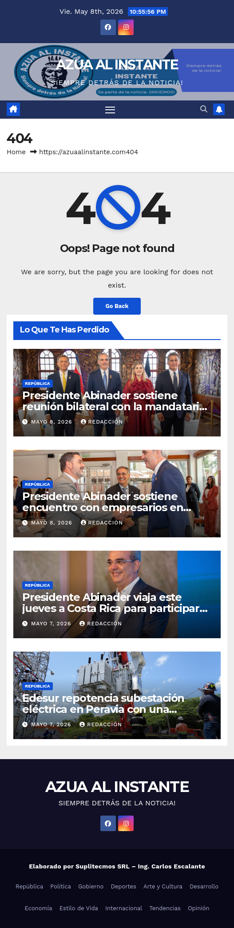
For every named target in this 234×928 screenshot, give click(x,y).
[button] (203, 109)
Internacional (123, 908)
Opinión (199, 908)
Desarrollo (204, 886)
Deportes (123, 886)
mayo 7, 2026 (52, 623)
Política (60, 886)
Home (16, 152)
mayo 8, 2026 (53, 422)
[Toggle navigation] (110, 110)
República (37, 383)
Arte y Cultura (162, 886)
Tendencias (165, 908)
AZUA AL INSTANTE (117, 64)
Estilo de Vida (78, 908)
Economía (38, 908)
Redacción (102, 422)
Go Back (117, 306)
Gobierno (90, 886)
